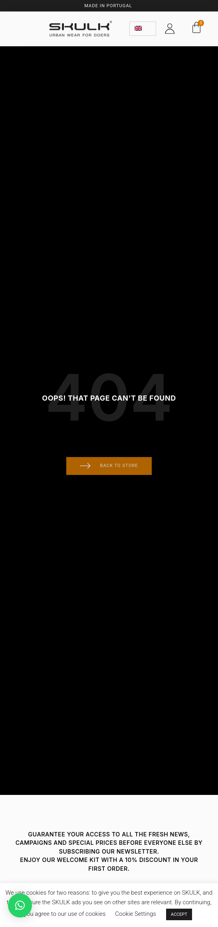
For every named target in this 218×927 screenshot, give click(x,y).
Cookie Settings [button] (135, 913)
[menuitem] (142, 27)
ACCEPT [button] (179, 914)
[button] (20, 905)
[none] (142, 27)
